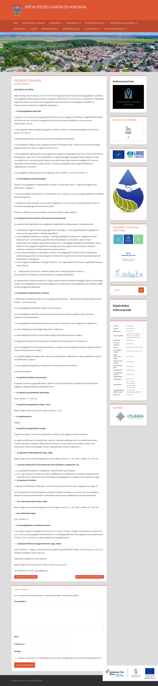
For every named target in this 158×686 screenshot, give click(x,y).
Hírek (15, 23)
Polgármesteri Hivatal (96, 23)
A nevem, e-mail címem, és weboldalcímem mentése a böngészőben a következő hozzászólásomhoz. (59, 658)
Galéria (34, 29)
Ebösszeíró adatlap (50, 29)
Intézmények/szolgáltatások (123, 23)
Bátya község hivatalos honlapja (56, 7)
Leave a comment (22, 84)
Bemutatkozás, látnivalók (33, 23)
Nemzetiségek (20, 29)
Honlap (17, 651)
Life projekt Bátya (92, 29)
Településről (56, 23)
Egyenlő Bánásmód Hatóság (26, 577)
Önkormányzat (73, 23)
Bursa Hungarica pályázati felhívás (88, 577)
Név (16, 636)
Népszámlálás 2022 (71, 29)
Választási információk (116, 29)
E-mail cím (19, 644)
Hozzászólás (20, 601)
